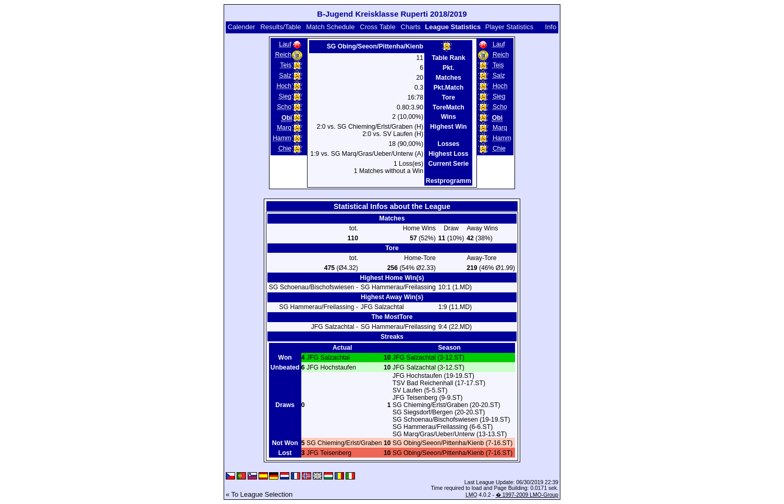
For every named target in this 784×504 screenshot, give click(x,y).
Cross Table (377, 27)
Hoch (284, 86)
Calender (241, 27)
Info (551, 27)
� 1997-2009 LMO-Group (527, 495)
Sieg (285, 96)
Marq (284, 127)
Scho (284, 106)
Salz (285, 75)
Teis (285, 65)
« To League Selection (259, 494)
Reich (283, 54)
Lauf (285, 44)
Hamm (282, 138)
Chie (284, 148)
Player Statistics (509, 27)
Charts (411, 27)
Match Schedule (330, 27)
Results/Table (280, 27)
